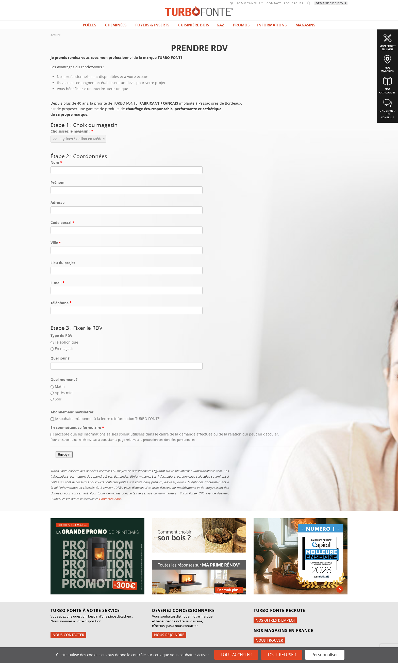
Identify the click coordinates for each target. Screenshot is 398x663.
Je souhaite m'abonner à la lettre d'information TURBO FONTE (107, 418)
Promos (241, 25)
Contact (274, 3)
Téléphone (61, 302)
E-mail (57, 282)
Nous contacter (68, 634)
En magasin (65, 348)
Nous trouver (269, 640)
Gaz (220, 25)
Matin (60, 386)
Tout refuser (281, 654)
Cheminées (115, 25)
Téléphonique (66, 342)
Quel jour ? (60, 358)
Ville (56, 242)
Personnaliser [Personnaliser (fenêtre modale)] (324, 654)
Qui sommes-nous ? (246, 3)
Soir (58, 399)
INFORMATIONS (272, 25)
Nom (56, 162)
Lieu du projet (63, 262)
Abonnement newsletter (72, 412)
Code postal (62, 222)
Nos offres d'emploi (275, 620)
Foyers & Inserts (152, 25)
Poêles (89, 25)
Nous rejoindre (169, 634)
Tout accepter (236, 654)
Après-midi (64, 392)
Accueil (56, 35)
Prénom (57, 182)
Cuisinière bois (193, 25)
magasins (305, 25)
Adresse (57, 202)
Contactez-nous (110, 499)
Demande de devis (331, 3)
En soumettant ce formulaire (77, 427)
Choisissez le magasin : (72, 131)
